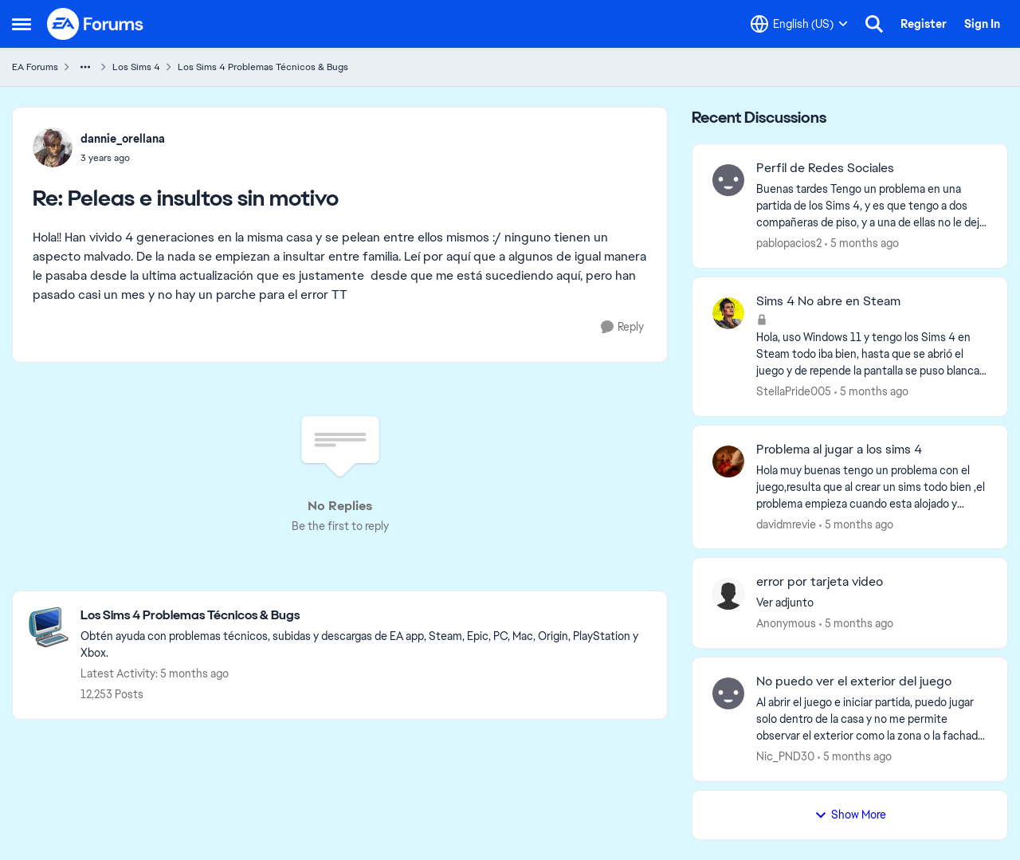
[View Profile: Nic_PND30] (728, 693)
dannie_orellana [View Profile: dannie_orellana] (122, 139)
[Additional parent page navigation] (85, 67)
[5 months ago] (862, 243)
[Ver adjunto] (871, 603)
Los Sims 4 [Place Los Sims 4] (136, 67)
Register (923, 24)
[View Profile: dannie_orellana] (53, 147)
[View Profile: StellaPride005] (728, 313)
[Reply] (622, 327)
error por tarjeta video (819, 582)
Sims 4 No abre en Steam (828, 301)
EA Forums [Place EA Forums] (35, 67)
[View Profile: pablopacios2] (728, 180)
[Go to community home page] (95, 24)
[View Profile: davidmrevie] (728, 461)
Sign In (982, 24)
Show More (850, 814)
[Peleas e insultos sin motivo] (122, 158)
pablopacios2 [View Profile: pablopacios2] (789, 243)
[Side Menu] (21, 24)
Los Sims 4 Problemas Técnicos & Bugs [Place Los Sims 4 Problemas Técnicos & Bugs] (263, 67)
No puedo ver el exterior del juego (853, 681)
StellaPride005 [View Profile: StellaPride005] (793, 391)
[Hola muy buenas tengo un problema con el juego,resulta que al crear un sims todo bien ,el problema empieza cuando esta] (871, 486)
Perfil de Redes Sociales (825, 168)
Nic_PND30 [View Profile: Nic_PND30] (785, 756)
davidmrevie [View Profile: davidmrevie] (786, 523)
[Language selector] (799, 24)
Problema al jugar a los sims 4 (839, 449)
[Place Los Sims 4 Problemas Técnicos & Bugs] (365, 615)
